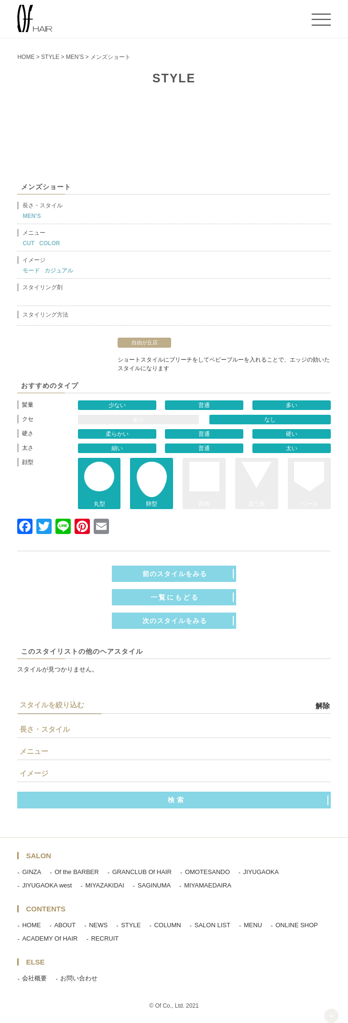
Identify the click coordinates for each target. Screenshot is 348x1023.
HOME (31, 925)
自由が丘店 (144, 342)
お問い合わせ (79, 978)
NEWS (98, 925)
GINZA (31, 871)
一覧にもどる (175, 597)
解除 (322, 706)
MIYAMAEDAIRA (207, 885)
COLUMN (167, 925)
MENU (253, 925)
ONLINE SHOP (296, 925)
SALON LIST (212, 925)
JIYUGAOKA (261, 871)
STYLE (131, 925)
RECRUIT (105, 938)
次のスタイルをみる (174, 621)
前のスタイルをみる (174, 574)
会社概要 (34, 978)
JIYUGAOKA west (47, 885)
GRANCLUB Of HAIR (142, 871)
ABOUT (65, 925)
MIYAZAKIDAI (104, 885)
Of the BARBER (76, 871)
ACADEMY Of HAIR (49, 938)
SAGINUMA (154, 885)
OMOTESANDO (207, 871)
